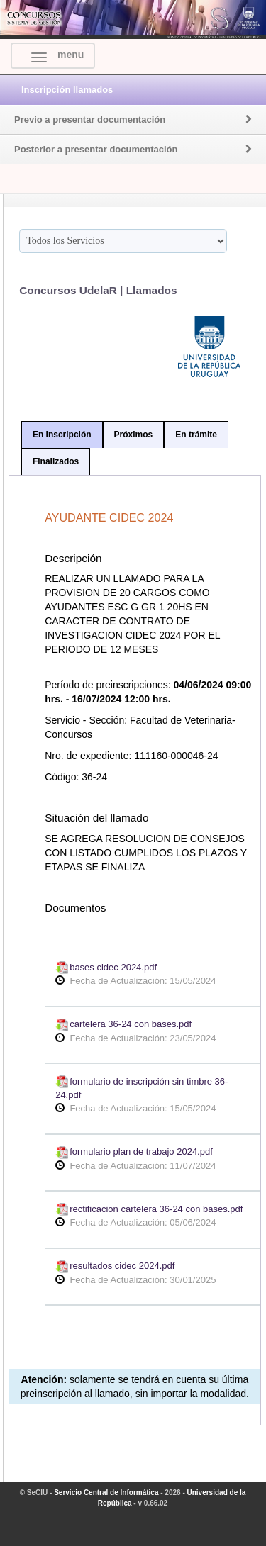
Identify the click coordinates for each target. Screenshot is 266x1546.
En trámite (196, 434)
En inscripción (62, 434)
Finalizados (56, 461)
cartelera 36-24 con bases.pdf (123, 1024)
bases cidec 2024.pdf (106, 967)
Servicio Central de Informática (106, 1492)
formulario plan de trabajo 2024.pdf (134, 1151)
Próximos (133, 434)
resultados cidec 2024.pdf (114, 1265)
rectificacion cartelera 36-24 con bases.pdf (149, 1209)
